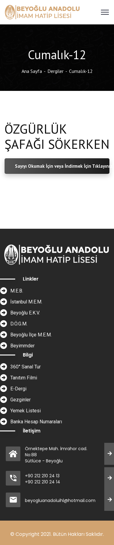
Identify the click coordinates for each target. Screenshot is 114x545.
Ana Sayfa (32, 71)
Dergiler (55, 71)
